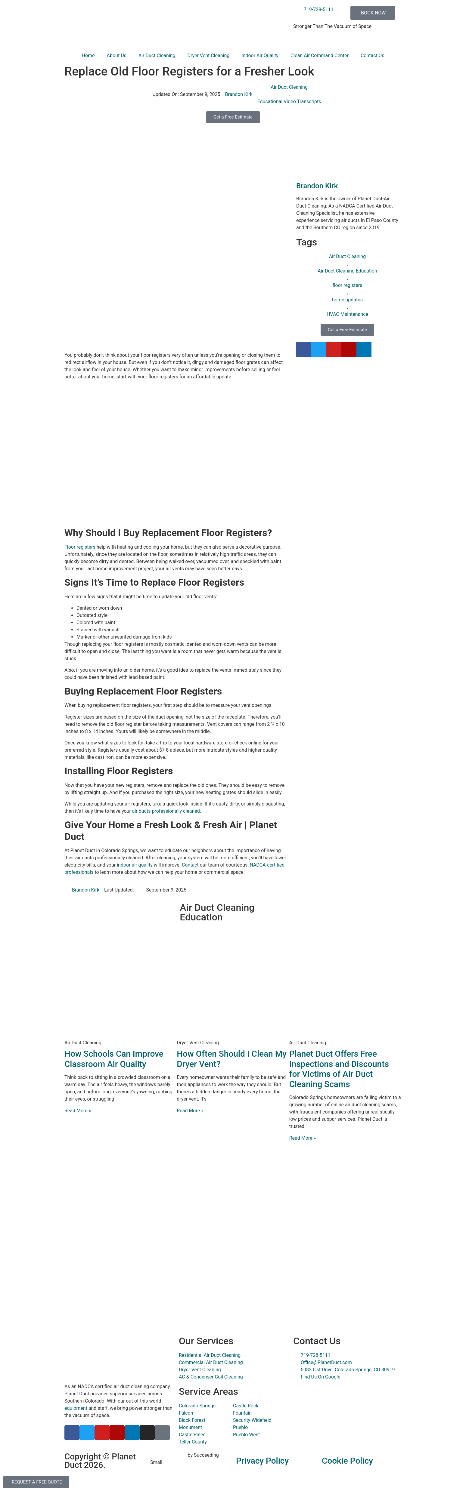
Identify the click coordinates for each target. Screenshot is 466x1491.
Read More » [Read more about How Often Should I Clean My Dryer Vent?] (190, 1111)
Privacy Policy (262, 1461)
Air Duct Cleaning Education (347, 271)
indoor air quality (135, 865)
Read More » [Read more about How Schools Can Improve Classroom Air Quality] (77, 1111)
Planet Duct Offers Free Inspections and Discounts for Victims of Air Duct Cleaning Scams (339, 1069)
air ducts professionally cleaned (166, 811)
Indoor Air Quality (259, 55)
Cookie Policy (347, 1461)
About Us (116, 55)
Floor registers (79, 547)
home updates (347, 300)
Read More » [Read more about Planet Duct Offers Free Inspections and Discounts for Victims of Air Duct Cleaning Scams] (302, 1138)
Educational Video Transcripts (289, 101)
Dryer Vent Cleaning (208, 55)
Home (88, 55)
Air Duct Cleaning (157, 55)
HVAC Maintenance (347, 314)
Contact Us (372, 55)
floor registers (347, 285)
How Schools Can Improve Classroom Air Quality (113, 1059)
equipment (75, 1408)
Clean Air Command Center (319, 55)
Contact (190, 865)
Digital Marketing (168, 1455)
